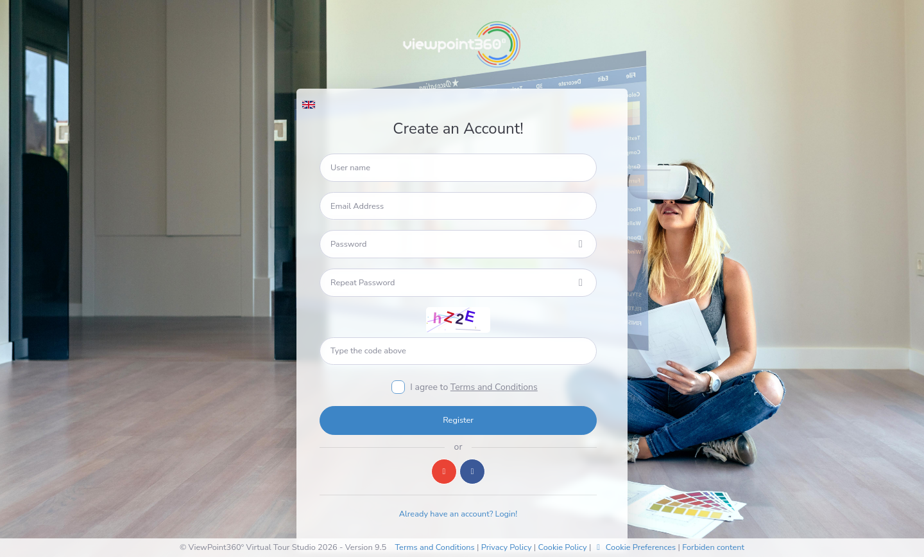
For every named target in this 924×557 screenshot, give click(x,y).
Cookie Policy (562, 547)
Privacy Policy (506, 547)
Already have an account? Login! (458, 514)
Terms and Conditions (494, 387)
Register (458, 420)
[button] (308, 101)
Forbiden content (713, 547)
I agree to (473, 387)
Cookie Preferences (635, 547)
